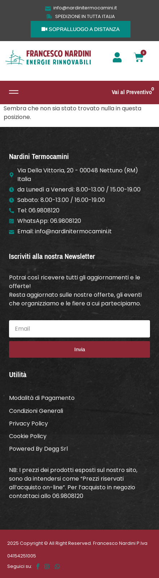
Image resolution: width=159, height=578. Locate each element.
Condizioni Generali (36, 411)
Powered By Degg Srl (38, 449)
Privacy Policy (28, 423)
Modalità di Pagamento (42, 398)
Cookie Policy (28, 436)
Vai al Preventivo (132, 92)
